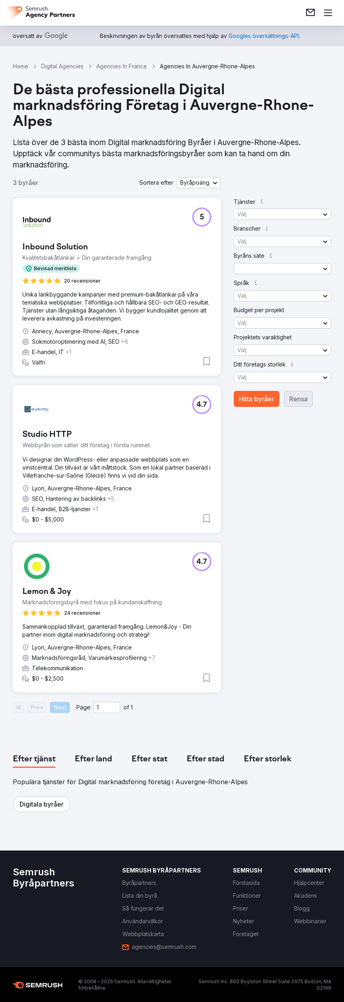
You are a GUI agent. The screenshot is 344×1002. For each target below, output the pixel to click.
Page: (83, 707)
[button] (199, 182)
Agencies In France (121, 66)
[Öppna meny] (328, 13)
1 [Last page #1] (132, 707)
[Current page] (106, 707)
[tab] (34, 759)
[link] (310, 13)
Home (20, 66)
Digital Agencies (62, 66)
